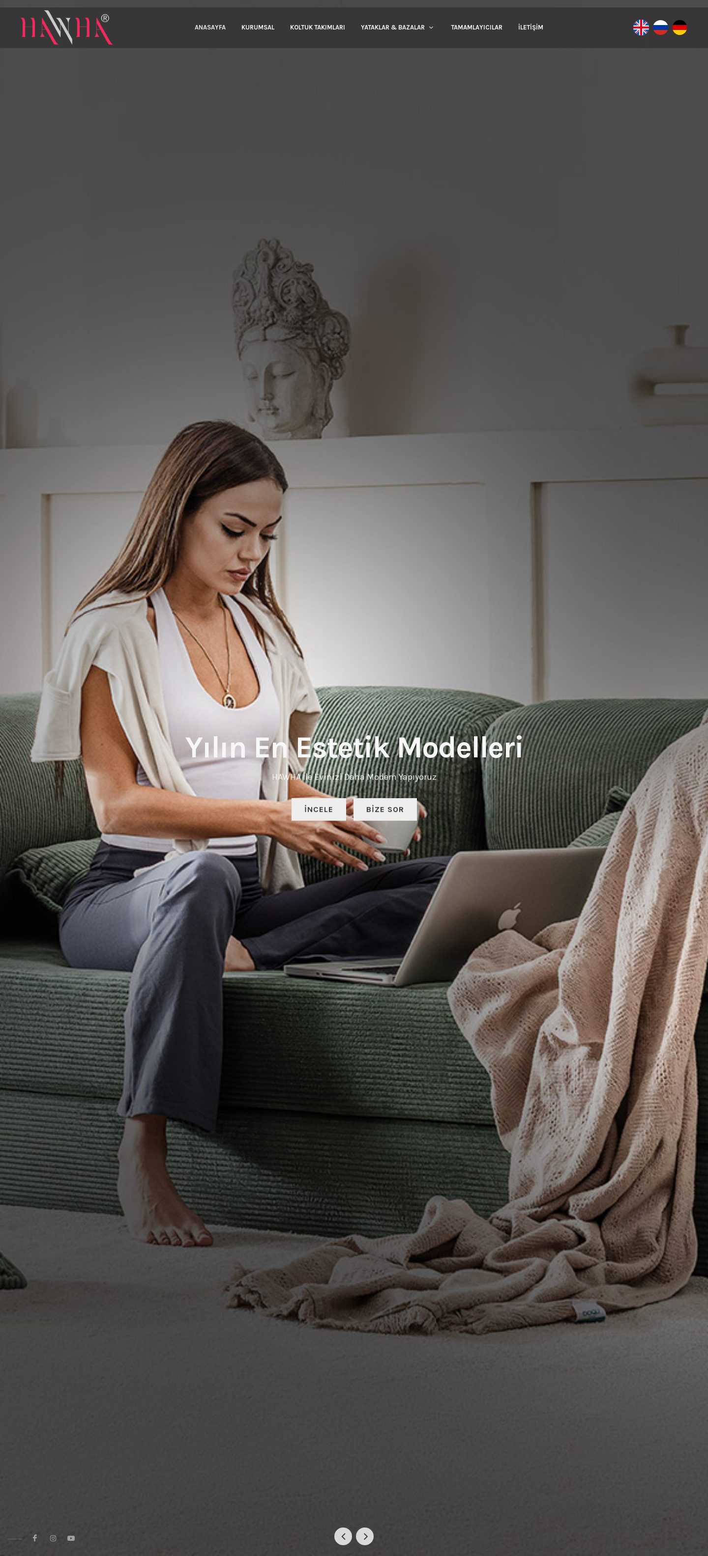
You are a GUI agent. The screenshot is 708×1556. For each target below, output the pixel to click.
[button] (343, 1536)
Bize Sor (385, 811)
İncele (318, 811)
